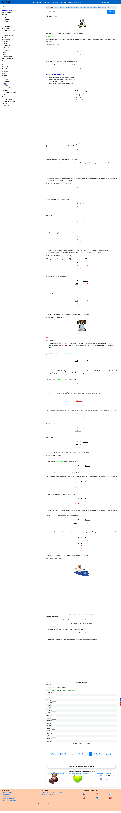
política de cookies (53, 803)
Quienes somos (6, 794)
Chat (44, 2)
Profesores (70, 2)
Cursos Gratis (7, 10)
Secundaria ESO (6, 85)
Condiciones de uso (34, 803)
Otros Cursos (5, 103)
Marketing (7, 50)
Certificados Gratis (60, 2)
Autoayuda (5, 41)
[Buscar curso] (75, 12)
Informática (5, 28)
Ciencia (4, 54)
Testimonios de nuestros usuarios (52, 792)
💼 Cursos (54, 7)
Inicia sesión (48, 690)
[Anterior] (74, 754)
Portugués (7, 26)
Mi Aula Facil (105, 2)
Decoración (5, 71)
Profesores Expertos (8, 798)
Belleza (4, 73)
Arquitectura (5, 105)
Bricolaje (4, 75)
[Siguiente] (102, 754)
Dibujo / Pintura (6, 67)
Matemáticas (8, 56)
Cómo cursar (50, 2)
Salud (3, 63)
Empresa (4, 43)
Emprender (7, 45)
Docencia (4, 69)
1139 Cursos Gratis (37, 2)
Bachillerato (5, 97)
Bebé (3, 77)
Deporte (4, 65)
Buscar (111, 12)
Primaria (4, 83)
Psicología (5, 79)
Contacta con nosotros (48, 794)
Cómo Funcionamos (8, 792)
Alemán (6, 21)
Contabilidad (7, 48)
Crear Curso (77, 2)
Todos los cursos (7, 12)
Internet (4, 37)
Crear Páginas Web (9, 30)
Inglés (6, 17)
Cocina (4, 52)
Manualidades (6, 39)
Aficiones (4, 61)
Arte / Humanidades (8, 58)
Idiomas (4, 14)
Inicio (3, 6)
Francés (6, 19)
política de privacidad (43, 803)
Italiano (6, 24)
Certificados (5, 796)
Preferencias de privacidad (9, 800)
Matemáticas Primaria (72, 7)
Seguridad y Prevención (8, 101)
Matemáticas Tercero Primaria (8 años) (91, 7)
